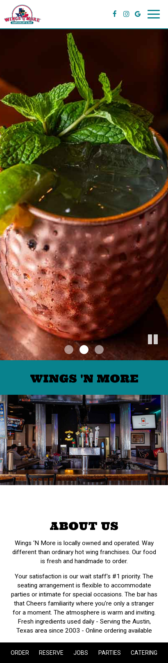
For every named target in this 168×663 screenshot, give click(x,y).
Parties (109, 652)
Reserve (51, 652)
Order (20, 652)
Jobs (80, 652)
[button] (162, 354)
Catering (144, 652)
